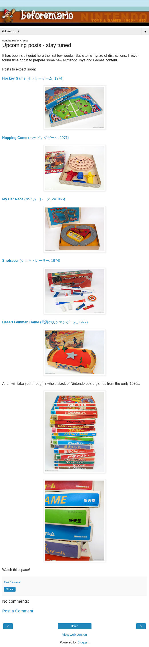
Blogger (82, 642)
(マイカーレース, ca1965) (33, 199)
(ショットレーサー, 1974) (31, 260)
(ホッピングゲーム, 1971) (35, 138)
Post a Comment (17, 611)
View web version (74, 634)
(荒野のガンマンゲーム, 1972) (45, 322)
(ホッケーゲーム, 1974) (33, 78)
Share (9, 589)
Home (74, 626)
